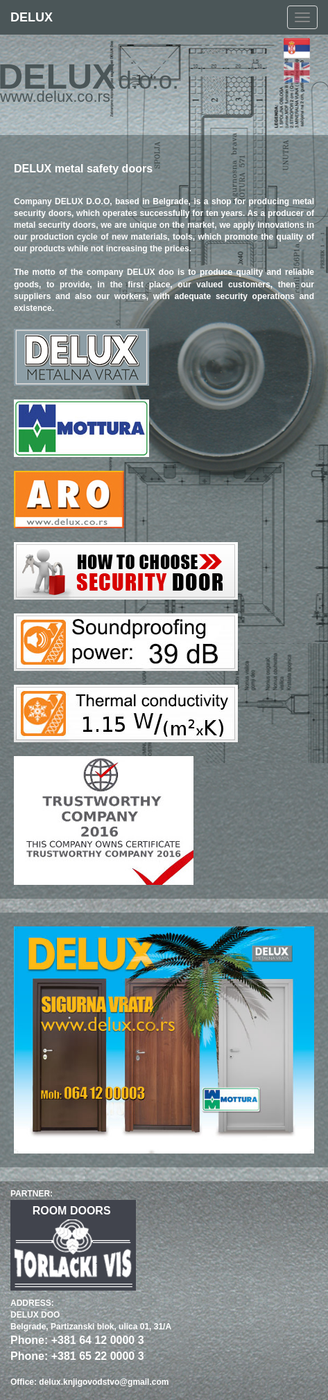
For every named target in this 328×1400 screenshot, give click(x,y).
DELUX (31, 17)
